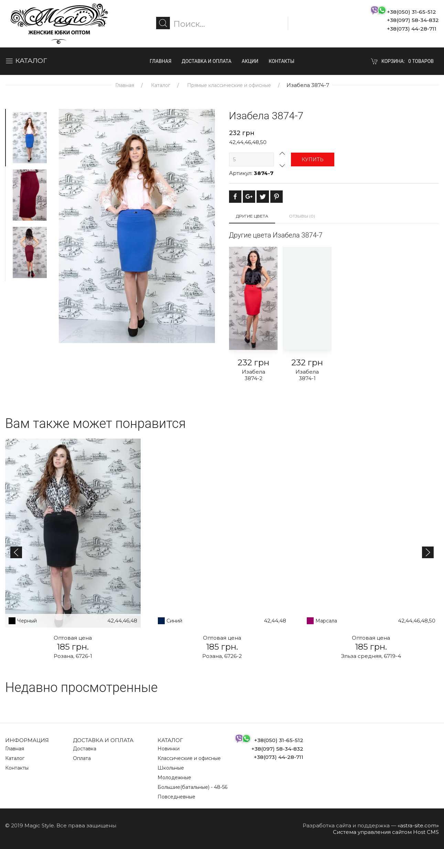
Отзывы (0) (302, 216)
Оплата (82, 758)
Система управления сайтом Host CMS (386, 832)
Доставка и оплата (206, 61)
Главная (160, 61)
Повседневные (176, 797)
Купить (313, 159)
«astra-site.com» (418, 825)
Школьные (171, 768)
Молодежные (174, 777)
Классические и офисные (189, 758)
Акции (250, 61)
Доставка (84, 749)
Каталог (160, 85)
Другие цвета (252, 216)
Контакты (281, 61)
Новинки (169, 749)
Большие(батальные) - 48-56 (192, 787)
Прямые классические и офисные (229, 85)
